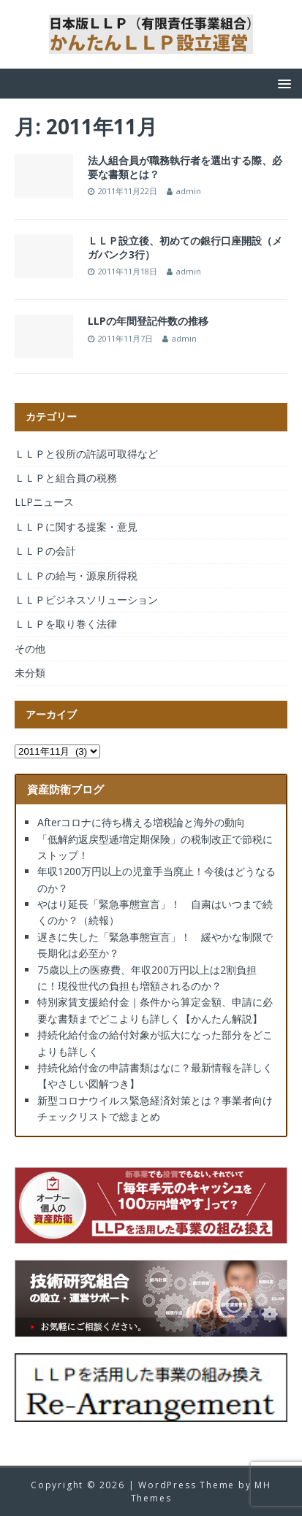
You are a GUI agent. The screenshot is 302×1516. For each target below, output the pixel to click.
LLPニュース (44, 502)
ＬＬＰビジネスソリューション (86, 600)
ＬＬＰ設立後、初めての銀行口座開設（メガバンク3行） (185, 247)
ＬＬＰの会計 (45, 551)
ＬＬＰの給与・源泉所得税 (76, 575)
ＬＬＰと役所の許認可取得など (86, 454)
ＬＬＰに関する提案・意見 (76, 527)
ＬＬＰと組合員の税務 (66, 478)
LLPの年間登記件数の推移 (148, 321)
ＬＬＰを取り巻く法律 (66, 624)
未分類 (30, 673)
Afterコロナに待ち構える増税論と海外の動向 (141, 822)
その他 (30, 648)
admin (188, 190)
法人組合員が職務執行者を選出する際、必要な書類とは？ (185, 166)
